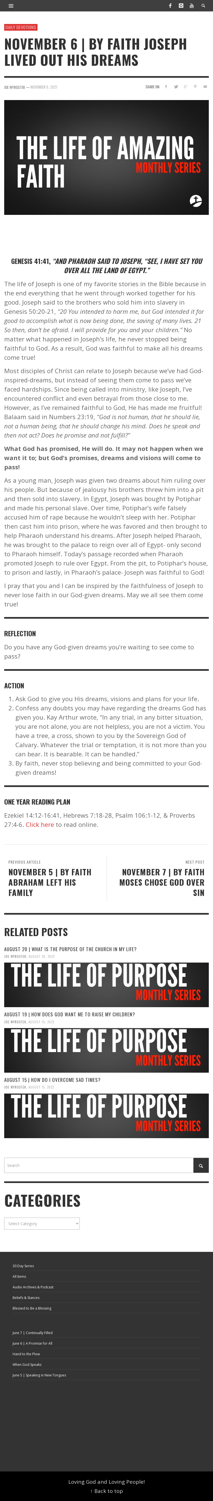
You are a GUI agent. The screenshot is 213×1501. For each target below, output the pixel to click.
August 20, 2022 (42, 956)
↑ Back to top (106, 1490)
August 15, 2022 (41, 1087)
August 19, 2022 (41, 1021)
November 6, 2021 (44, 86)
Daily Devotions (21, 27)
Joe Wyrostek (15, 956)
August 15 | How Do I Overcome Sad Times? (52, 1079)
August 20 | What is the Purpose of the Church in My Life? (70, 949)
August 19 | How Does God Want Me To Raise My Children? (69, 1014)
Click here (40, 824)
